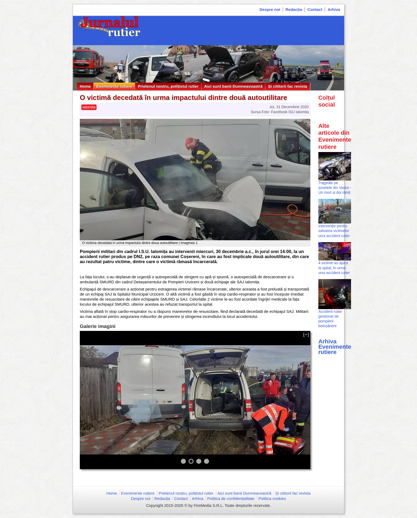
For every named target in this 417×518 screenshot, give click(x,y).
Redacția (294, 9)
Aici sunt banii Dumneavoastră (233, 86)
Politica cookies (272, 498)
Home (85, 86)
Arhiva (334, 9)
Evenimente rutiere (114, 86)
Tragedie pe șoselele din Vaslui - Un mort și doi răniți (334, 188)
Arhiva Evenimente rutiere (334, 346)
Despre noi (270, 9)
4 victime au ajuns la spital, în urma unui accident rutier (334, 268)
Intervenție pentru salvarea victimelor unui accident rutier (334, 231)
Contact (314, 9)
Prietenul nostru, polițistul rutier (168, 86)
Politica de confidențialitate (231, 498)
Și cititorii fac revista (287, 86)
